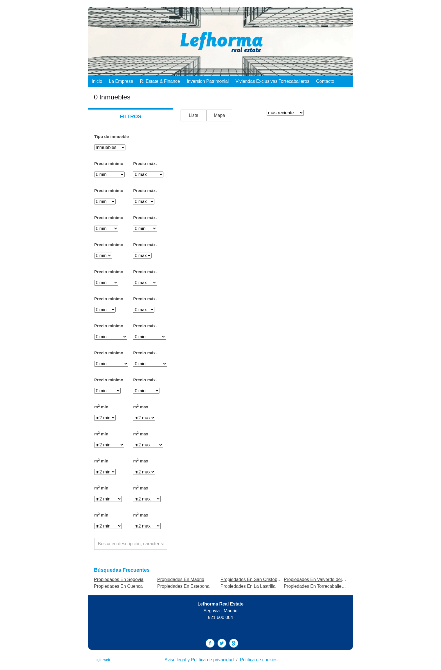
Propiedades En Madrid (180, 579)
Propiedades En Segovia (118, 579)
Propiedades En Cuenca (118, 586)
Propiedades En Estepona (183, 586)
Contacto (325, 81)
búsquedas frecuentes (122, 570)
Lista (193, 115)
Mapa (219, 115)
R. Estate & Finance (160, 81)
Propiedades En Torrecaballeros (316, 586)
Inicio (97, 81)
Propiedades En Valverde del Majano (321, 579)
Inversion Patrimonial (208, 81)
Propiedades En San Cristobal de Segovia (262, 579)
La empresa (121, 81)
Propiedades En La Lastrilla (248, 586)
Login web (102, 660)
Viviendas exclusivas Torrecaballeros (272, 81)
